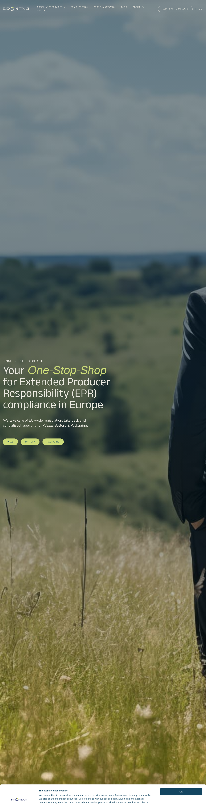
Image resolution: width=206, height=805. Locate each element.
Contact (41, 12)
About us (132, 6)
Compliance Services (50, 6)
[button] (62, 6)
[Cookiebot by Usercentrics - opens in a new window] (19, 799)
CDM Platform (77, 6)
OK (181, 773)
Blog (119, 6)
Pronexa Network (101, 6)
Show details (155, 799)
